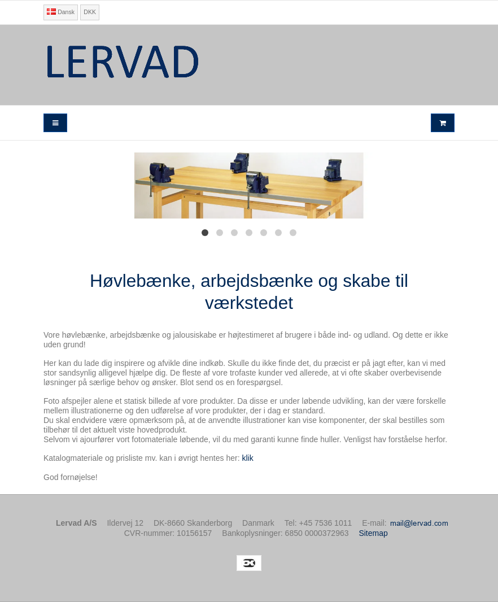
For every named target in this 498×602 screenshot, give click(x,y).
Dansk (61, 11)
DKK (90, 11)
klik (247, 458)
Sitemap (373, 533)
